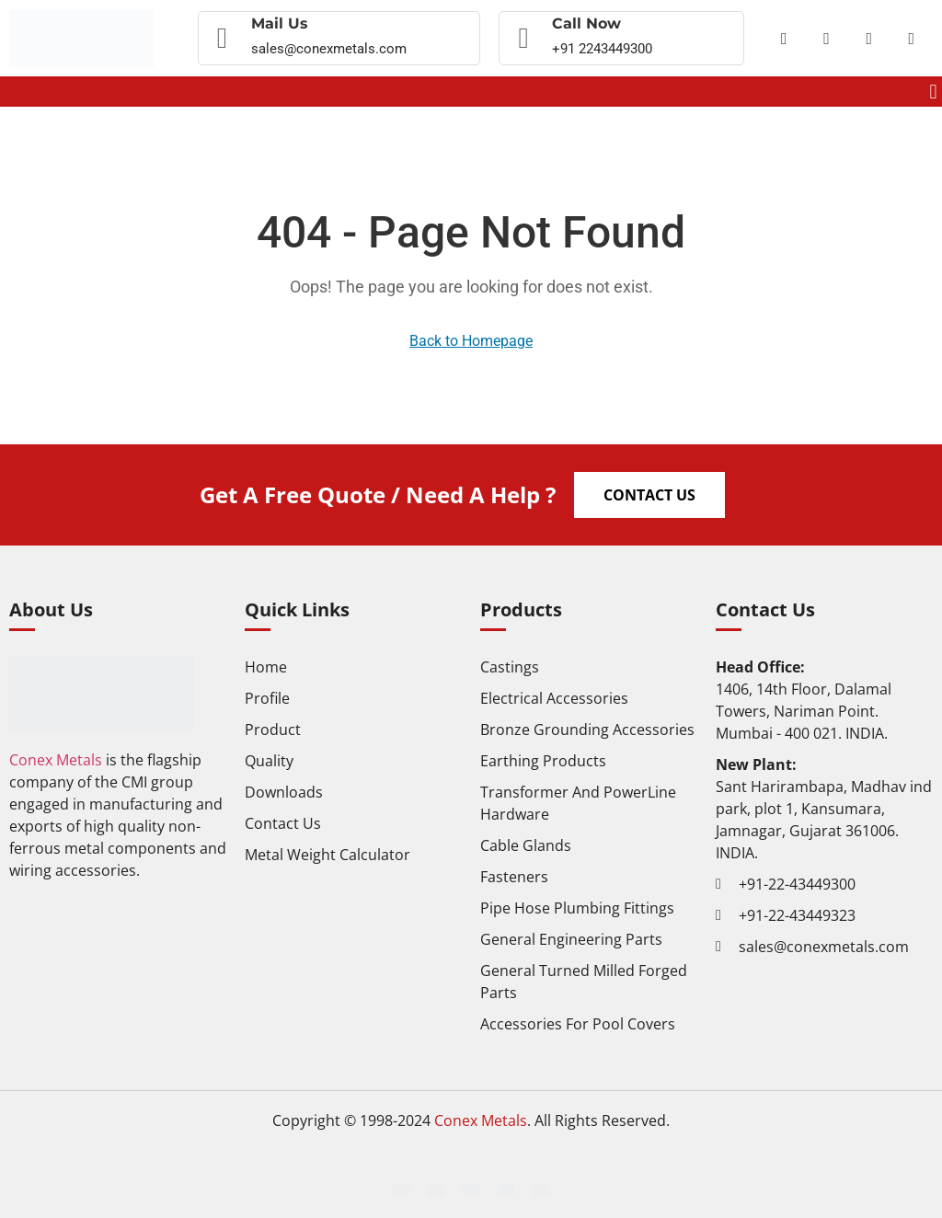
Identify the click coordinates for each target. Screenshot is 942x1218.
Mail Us (279, 23)
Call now (586, 23)
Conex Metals (55, 760)
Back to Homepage (471, 341)
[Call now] (523, 38)
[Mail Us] (222, 38)
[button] (933, 91)
